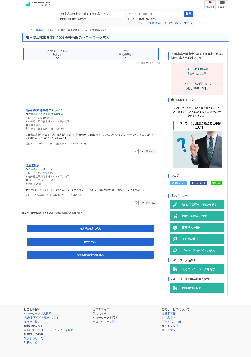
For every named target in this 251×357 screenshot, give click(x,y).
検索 (188, 13)
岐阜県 (39, 30)
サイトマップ (170, 330)
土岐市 (50, 30)
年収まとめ (31, 342)
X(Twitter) (178, 183)
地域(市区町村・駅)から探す (41, 317)
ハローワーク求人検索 (37, 313)
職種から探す (32, 321)
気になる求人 (101, 313)
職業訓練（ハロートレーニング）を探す (48, 330)
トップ (28, 30)
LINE (216, 183)
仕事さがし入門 (33, 338)
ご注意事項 (168, 317)
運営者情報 (168, 313)
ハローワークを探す (105, 321)
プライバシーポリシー (175, 321)
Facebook (198, 183)
